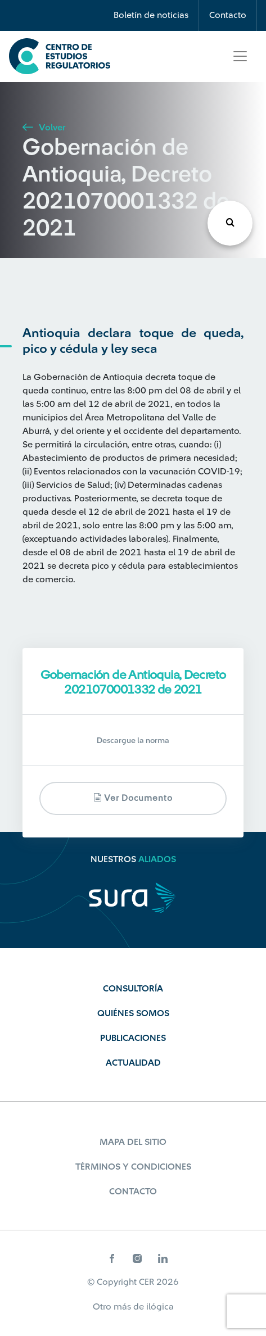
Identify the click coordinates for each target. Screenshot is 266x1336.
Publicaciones (133, 1038)
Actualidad (133, 1062)
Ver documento (133, 798)
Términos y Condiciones (133, 1166)
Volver (43, 127)
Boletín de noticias (151, 15)
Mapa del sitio (133, 1142)
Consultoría (133, 988)
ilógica (160, 1306)
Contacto (227, 15)
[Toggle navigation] (240, 56)
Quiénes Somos (133, 1013)
